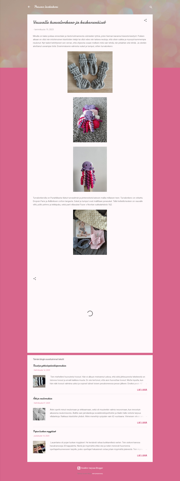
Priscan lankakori (46, 6)
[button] (145, 21)
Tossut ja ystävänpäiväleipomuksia (49, 365)
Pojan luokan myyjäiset (44, 431)
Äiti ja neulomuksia (42, 398)
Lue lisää (142, 390)
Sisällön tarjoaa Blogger (90, 468)
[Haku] (151, 7)
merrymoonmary (97, 474)
